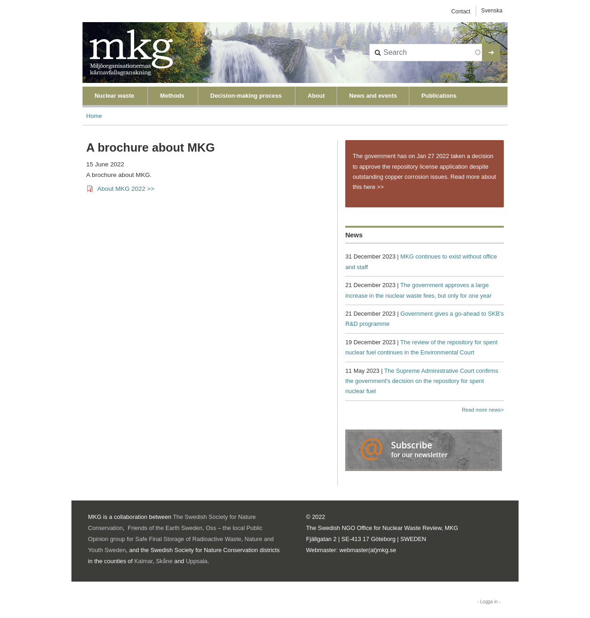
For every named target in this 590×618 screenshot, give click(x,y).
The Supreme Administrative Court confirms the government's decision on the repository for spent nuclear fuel (421, 381)
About (315, 95)
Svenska (491, 10)
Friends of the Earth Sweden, (166, 527)
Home (94, 115)
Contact (460, 11)
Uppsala (196, 561)
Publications (438, 95)
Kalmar (143, 561)
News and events (373, 95)
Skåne (164, 561)
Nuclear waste (114, 95)
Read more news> (483, 409)
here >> (374, 186)
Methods (172, 95)
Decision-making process (246, 95)
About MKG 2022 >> (125, 188)
